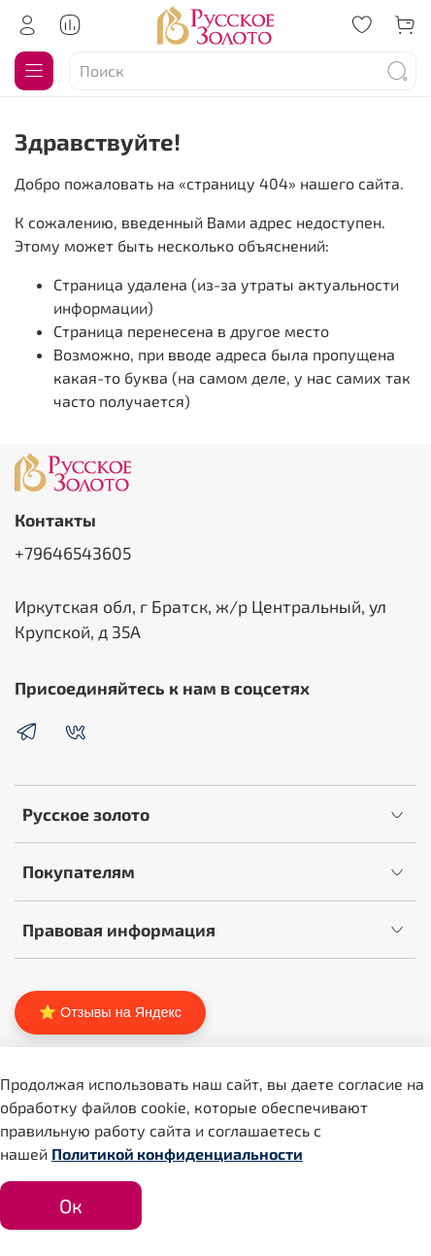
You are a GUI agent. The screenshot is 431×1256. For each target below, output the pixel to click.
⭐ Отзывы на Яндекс (110, 1012)
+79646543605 (73, 552)
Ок (71, 1205)
